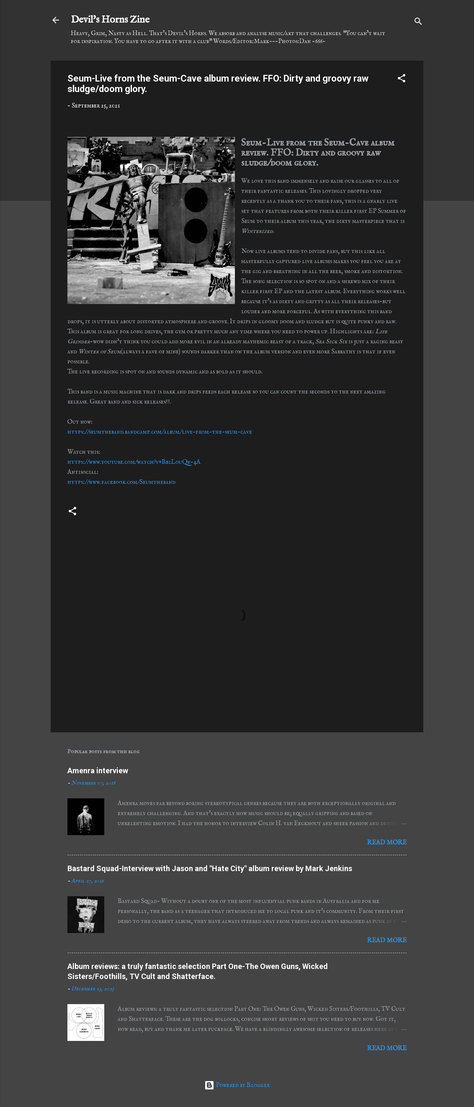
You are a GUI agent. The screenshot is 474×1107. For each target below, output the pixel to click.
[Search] (418, 23)
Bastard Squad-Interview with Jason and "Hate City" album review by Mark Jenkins (209, 868)
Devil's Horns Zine (110, 19)
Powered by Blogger (237, 1085)
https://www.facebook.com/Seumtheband (121, 482)
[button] (402, 80)
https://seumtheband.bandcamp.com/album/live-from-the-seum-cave (159, 432)
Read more (387, 842)
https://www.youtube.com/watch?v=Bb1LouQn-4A (134, 462)
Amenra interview (97, 770)
